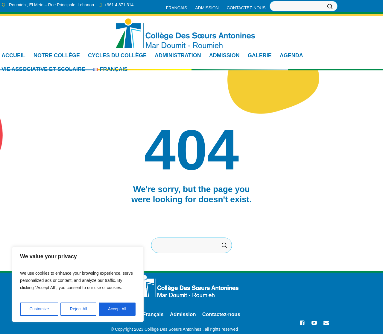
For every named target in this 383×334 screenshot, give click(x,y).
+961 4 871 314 (119, 4)
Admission (183, 314)
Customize (39, 309)
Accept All (117, 309)
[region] (78, 284)
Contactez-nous (221, 314)
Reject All (78, 309)
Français (153, 314)
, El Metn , (51, 4)
